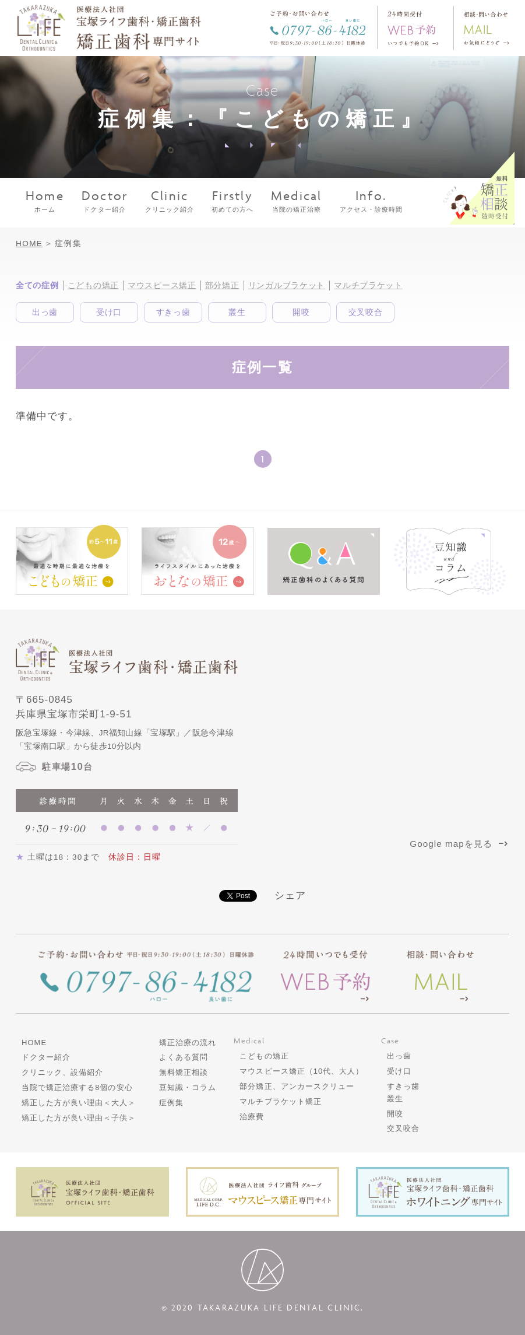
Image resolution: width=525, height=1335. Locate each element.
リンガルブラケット (287, 285)
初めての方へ (232, 201)
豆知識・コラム (187, 1087)
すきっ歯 (173, 312)
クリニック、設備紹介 (62, 1072)
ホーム (45, 201)
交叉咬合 (365, 312)
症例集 (171, 1102)
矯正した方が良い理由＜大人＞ (79, 1102)
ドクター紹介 (105, 201)
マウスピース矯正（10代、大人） (301, 1071)
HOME (29, 243)
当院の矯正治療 (296, 201)
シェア (290, 895)
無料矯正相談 (183, 1072)
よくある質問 (183, 1057)
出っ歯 (45, 312)
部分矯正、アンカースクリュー (296, 1086)
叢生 (236, 312)
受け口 (109, 312)
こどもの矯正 (93, 285)
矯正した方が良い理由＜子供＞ (79, 1117)
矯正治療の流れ (187, 1042)
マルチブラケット (368, 285)
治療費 (251, 1116)
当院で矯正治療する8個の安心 (77, 1087)
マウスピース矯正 (162, 285)
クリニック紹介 (169, 201)
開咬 (301, 312)
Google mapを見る (459, 844)
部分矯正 (222, 285)
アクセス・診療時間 (371, 201)
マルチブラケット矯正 (280, 1101)
